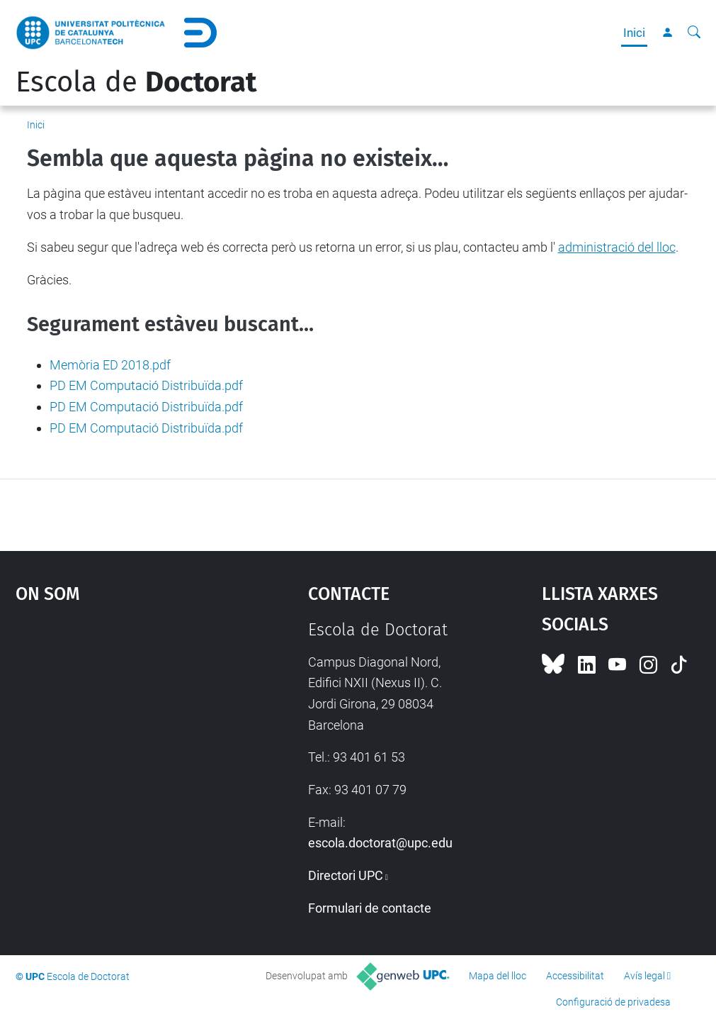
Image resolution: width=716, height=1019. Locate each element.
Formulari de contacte (369, 908)
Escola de (136, 82)
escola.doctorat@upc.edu (380, 842)
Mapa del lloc (497, 975)
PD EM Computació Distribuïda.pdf (146, 385)
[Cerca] (694, 32)
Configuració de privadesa (613, 1002)
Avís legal (644, 975)
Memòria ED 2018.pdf (110, 364)
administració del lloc (617, 247)
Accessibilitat (575, 975)
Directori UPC (345, 875)
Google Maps (124, 726)
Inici (634, 33)
